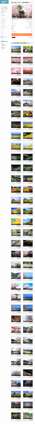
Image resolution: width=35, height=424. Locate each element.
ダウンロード (22, 34)
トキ (2, 17)
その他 (2, 33)
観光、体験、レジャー (4, 27)
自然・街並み (3, 25)
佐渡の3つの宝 (3, 15)
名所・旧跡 (2, 23)
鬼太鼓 (6, 41)
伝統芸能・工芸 (3, 19)
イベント (2, 31)
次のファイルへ (28, 19)
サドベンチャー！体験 (3, 41)
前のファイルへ (15, 19)
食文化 (2, 29)
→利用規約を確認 (30, 37)
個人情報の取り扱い (4, 45)
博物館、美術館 (3, 21)
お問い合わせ (3, 44)
